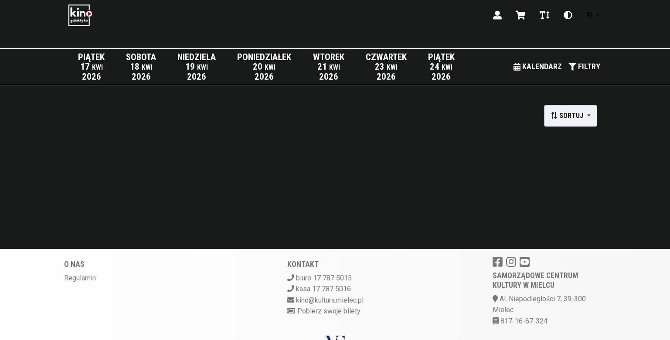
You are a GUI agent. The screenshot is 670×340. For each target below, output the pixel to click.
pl (590, 15)
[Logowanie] (497, 15)
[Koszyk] (521, 15)
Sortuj (568, 115)
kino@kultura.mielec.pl (330, 300)
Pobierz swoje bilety (329, 311)
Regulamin (80, 278)
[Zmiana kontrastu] (568, 15)
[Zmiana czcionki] (545, 15)
